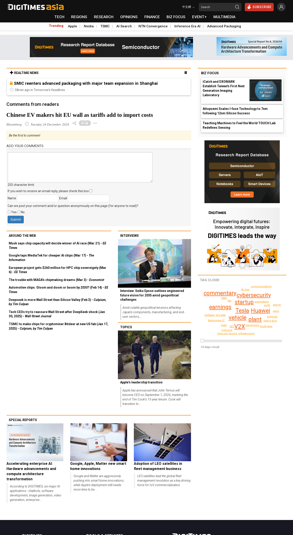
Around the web (22, 235)
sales (272, 316)
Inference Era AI (187, 26)
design (227, 330)
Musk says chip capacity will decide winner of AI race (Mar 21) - (57, 245)
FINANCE (152, 17)
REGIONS (79, 17)
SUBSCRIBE (259, 6)
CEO (232, 326)
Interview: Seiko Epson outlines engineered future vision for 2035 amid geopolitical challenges (152, 295)
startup (244, 302)
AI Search (124, 26)
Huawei (260, 310)
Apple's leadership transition (141, 382)
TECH (59, 17)
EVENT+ (199, 17)
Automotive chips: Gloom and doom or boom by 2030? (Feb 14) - (58, 290)
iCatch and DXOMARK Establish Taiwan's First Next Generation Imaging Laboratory (224, 88)
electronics (253, 325)
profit (267, 305)
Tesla (242, 310)
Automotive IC (216, 320)
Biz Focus (210, 73)
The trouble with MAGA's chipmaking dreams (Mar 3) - (56, 280)
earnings (220, 307)
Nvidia (89, 26)
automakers (262, 301)
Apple (72, 26)
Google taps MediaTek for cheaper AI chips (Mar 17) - (51, 258)
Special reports (23, 420)
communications (262, 286)
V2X (239, 326)
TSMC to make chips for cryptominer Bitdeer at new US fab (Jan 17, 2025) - (58, 326)
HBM (224, 298)
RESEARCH (103, 17)
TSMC (105, 26)
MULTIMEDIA (224, 17)
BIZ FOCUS (176, 17)
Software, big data (215, 315)
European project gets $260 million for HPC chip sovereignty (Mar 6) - (57, 270)
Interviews (129, 235)
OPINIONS (129, 17)
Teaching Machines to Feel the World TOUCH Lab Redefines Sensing (239, 125)
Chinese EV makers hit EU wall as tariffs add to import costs (80, 115)
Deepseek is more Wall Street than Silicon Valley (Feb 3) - (57, 302)
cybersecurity (254, 295)
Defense (267, 321)
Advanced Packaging (224, 26)
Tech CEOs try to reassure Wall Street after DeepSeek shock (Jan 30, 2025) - (57, 314)
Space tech (246, 289)
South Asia (259, 331)
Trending (56, 26)
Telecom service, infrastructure (248, 335)
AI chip (266, 326)
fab (230, 300)
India (224, 325)
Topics (126, 327)
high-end (276, 311)
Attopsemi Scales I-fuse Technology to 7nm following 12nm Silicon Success (235, 111)
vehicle (237, 317)
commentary (220, 293)
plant (255, 319)
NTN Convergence (153, 26)
